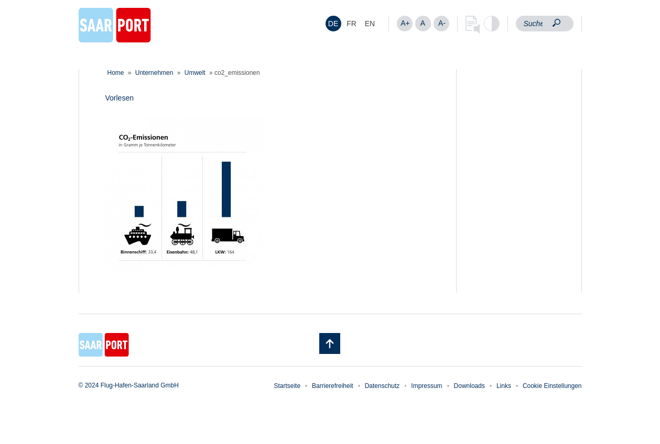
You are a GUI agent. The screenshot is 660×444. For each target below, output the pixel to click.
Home (115, 72)
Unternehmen (154, 72)
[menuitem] (333, 23)
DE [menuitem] (333, 23)
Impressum (426, 386)
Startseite (287, 386)
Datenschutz (382, 386)
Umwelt (195, 72)
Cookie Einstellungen (552, 386)
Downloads (469, 386)
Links (503, 386)
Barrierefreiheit (332, 386)
